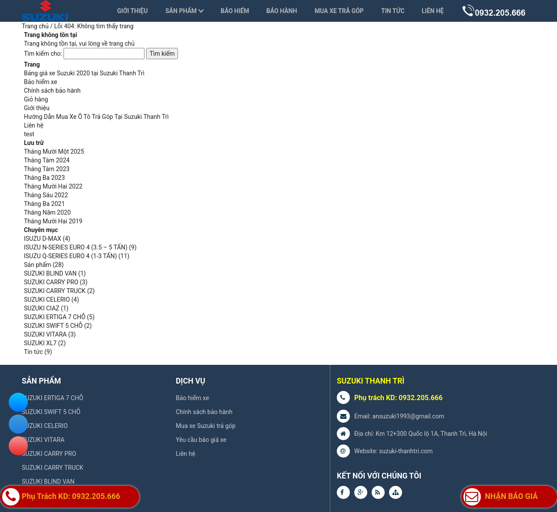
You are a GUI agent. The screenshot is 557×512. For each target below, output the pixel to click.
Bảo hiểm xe (40, 81)
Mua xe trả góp (339, 10)
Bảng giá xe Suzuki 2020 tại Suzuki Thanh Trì (84, 73)
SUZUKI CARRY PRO (51, 282)
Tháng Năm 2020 (47, 212)
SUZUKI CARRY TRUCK (55, 290)
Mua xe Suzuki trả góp (205, 425)
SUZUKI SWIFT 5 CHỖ (53, 325)
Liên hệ (433, 10)
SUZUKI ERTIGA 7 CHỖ (54, 316)
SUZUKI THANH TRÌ (370, 381)
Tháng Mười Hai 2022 (53, 186)
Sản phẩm (181, 10)
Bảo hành (281, 10)
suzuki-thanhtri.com (406, 451)
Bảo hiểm (235, 10)
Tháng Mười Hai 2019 (53, 221)
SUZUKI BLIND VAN (50, 273)
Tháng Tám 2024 (47, 160)
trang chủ (122, 43)
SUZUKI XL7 (40, 343)
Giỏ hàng (36, 99)
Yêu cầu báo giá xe (201, 439)
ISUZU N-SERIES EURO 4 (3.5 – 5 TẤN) (76, 247)
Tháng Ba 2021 (44, 203)
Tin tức (393, 10)
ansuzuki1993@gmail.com (408, 416)
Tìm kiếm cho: (43, 53)
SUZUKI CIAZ (41, 308)
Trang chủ (35, 26)
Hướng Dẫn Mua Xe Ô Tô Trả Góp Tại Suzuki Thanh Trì (96, 116)
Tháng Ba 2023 (44, 177)
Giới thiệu (132, 10)
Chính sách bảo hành (52, 90)
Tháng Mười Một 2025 (54, 151)
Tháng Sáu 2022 (46, 195)
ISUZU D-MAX (42, 238)
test (29, 134)
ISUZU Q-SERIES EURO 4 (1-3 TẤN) (70, 256)
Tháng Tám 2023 (47, 168)
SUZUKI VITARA (45, 334)
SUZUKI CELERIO (47, 299)
